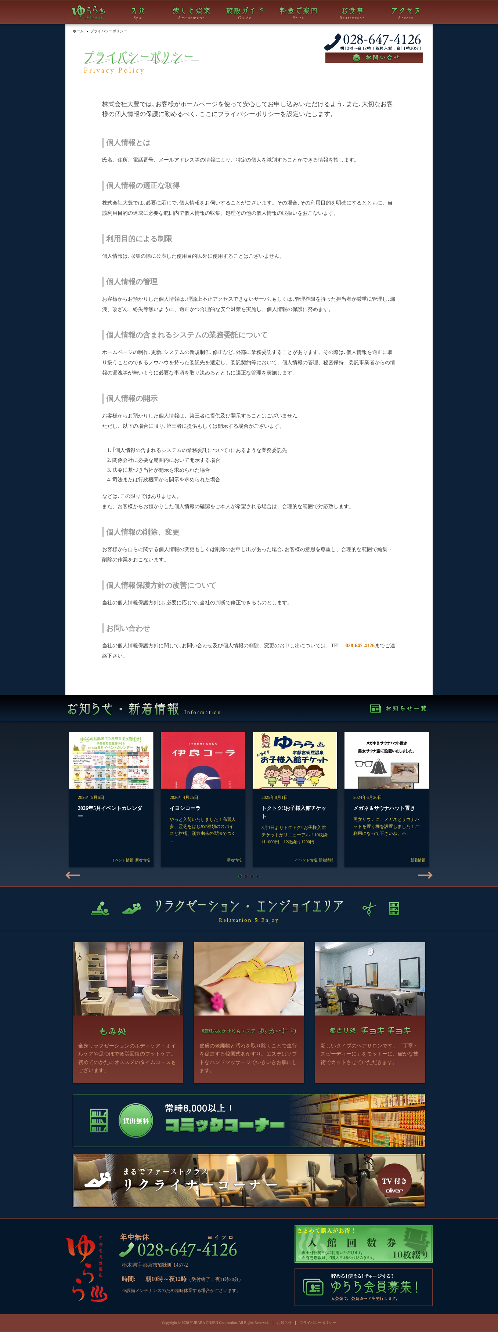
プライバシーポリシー (317, 1323)
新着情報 (142, 860)
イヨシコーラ (185, 808)
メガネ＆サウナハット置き (384, 808)
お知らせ (284, 1323)
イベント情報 (122, 860)
